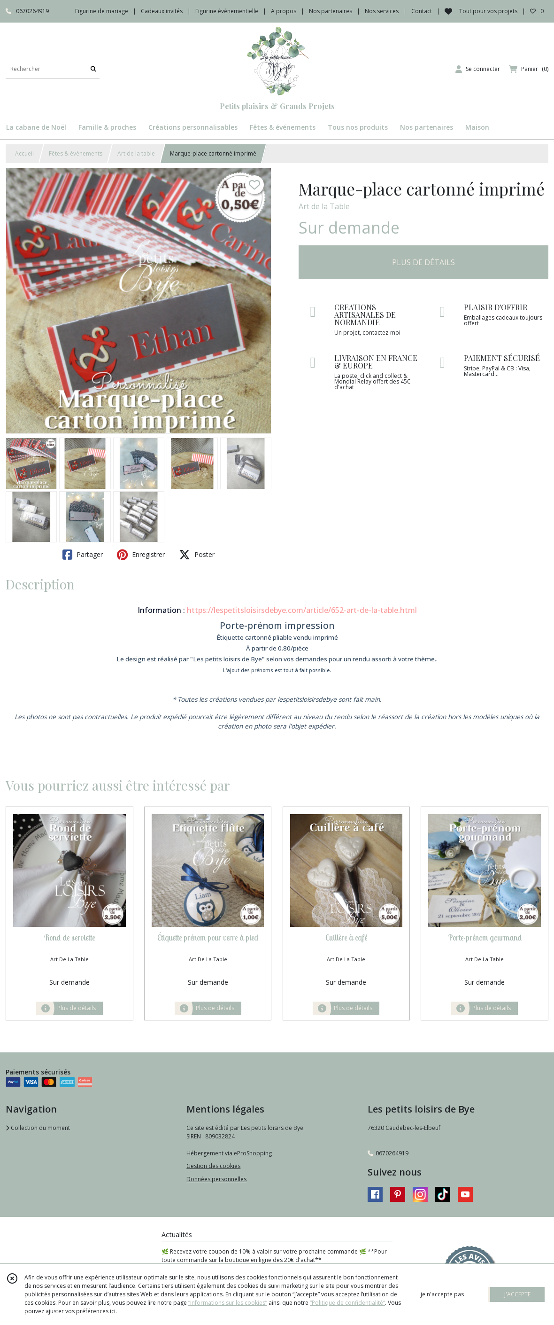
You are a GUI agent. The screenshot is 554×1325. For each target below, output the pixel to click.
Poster (197, 554)
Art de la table (136, 153)
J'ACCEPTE (517, 1294)
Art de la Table (324, 206)
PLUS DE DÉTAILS (423, 262)
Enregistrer (141, 554)
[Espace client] (477, 69)
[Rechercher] (93, 69)
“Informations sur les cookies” (227, 1303)
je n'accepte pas (442, 1294)
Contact (421, 11)
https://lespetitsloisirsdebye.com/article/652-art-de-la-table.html (302, 610)
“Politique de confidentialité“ (347, 1303)
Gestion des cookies (213, 1166)
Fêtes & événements (75, 153)
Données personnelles (216, 1179)
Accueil (24, 153)
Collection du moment (38, 1128)
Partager (82, 554)
